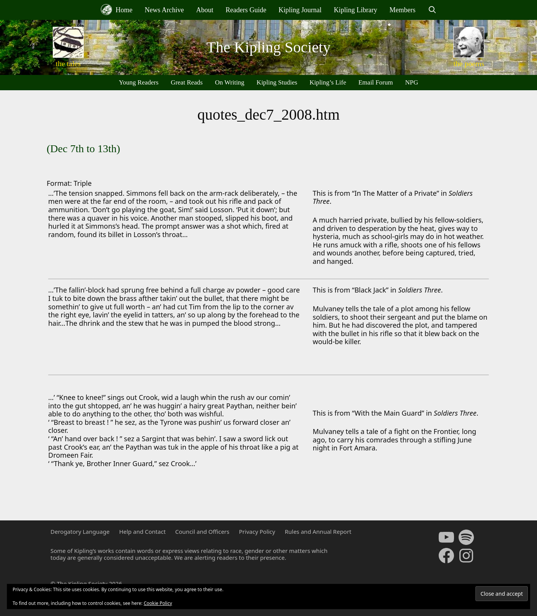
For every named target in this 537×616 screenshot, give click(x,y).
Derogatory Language (79, 531)
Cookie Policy (158, 603)
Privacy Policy (257, 531)
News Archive (164, 10)
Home (117, 9)
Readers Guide (246, 10)
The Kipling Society (268, 47)
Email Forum (375, 82)
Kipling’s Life (327, 82)
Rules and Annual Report (318, 531)
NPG (411, 82)
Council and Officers (202, 531)
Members (402, 10)
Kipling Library (355, 10)
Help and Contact (142, 531)
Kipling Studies (277, 82)
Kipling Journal (300, 10)
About (204, 10)
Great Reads (187, 82)
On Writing (229, 82)
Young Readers (139, 82)
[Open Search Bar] (432, 10)
